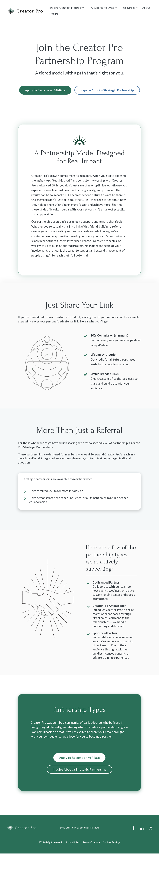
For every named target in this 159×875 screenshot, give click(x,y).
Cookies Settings (111, 842)
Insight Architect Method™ (66, 7)
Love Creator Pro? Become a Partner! (79, 827)
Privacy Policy (72, 842)
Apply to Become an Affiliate (45, 90)
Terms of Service (91, 842)
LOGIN (53, 14)
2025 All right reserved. (50, 842)
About (146, 7)
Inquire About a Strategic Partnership (107, 90)
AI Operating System (104, 7)
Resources (128, 7)
